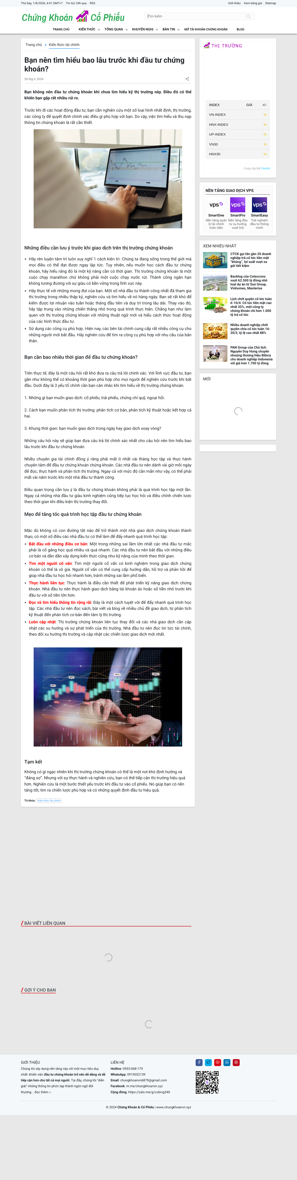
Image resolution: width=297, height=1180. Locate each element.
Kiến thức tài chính (64, 44)
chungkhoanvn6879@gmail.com (143, 1080)
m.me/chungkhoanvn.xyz (144, 1086)
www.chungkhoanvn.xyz (173, 1107)
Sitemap (270, 3)
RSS (92, 3)
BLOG (240, 29)
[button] (187, 78)
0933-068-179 (133, 1069)
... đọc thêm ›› (41, 1092)
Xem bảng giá (253, 3)
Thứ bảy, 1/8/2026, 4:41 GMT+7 (42, 3)
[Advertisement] (108, 863)
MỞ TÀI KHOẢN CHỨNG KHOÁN (205, 29)
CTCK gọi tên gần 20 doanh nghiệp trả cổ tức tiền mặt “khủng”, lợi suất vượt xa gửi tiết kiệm (250, 260)
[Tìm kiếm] (248, 16)
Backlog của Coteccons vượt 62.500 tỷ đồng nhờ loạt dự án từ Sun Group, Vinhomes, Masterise (248, 282)
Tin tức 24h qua (76, 3)
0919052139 (136, 1075)
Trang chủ (61, 29)
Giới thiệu (234, 3)
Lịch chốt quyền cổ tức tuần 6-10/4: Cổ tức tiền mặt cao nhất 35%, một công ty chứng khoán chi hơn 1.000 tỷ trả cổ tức (251, 307)
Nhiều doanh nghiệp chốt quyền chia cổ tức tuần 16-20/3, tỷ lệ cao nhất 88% (250, 329)
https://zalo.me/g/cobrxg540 (149, 1092)
